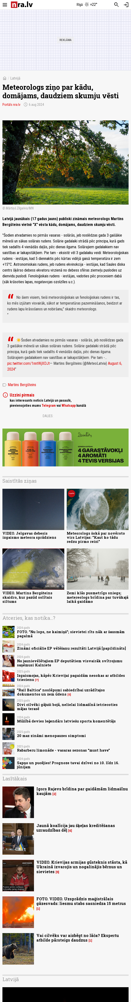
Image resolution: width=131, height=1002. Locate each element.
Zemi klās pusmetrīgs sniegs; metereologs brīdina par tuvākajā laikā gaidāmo (97, 597)
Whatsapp (69, 405)
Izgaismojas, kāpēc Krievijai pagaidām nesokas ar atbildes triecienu (71, 677)
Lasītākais (14, 778)
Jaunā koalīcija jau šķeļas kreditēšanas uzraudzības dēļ (75, 828)
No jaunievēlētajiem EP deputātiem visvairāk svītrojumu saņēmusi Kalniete (69, 663)
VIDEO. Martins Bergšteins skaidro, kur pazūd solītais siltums (27, 597)
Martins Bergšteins (19, 385)
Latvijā (15, 78)
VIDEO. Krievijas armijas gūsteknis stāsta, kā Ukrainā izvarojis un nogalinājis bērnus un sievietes (81, 867)
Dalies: (48, 416)
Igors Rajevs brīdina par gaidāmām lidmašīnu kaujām (82, 791)
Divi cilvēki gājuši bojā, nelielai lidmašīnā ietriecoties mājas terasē (67, 706)
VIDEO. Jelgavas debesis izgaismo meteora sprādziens (29, 535)
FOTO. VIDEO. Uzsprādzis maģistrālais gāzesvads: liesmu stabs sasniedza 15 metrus (81, 901)
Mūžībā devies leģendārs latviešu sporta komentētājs (66, 721)
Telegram (49, 405)
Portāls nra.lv (11, 105)
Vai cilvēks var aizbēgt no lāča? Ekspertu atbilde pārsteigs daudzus (77, 938)
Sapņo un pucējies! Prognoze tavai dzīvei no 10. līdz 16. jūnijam (68, 765)
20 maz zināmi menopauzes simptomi (51, 735)
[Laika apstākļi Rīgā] (87, 5)
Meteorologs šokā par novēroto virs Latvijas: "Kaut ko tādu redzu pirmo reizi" (96, 537)
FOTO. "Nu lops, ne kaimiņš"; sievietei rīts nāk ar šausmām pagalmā (71, 633)
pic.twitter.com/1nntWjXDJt (28, 363)
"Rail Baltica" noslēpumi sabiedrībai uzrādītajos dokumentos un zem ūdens (61, 692)
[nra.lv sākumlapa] (22, 4)
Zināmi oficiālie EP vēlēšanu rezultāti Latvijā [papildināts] (71, 648)
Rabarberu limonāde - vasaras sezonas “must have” (63, 750)
